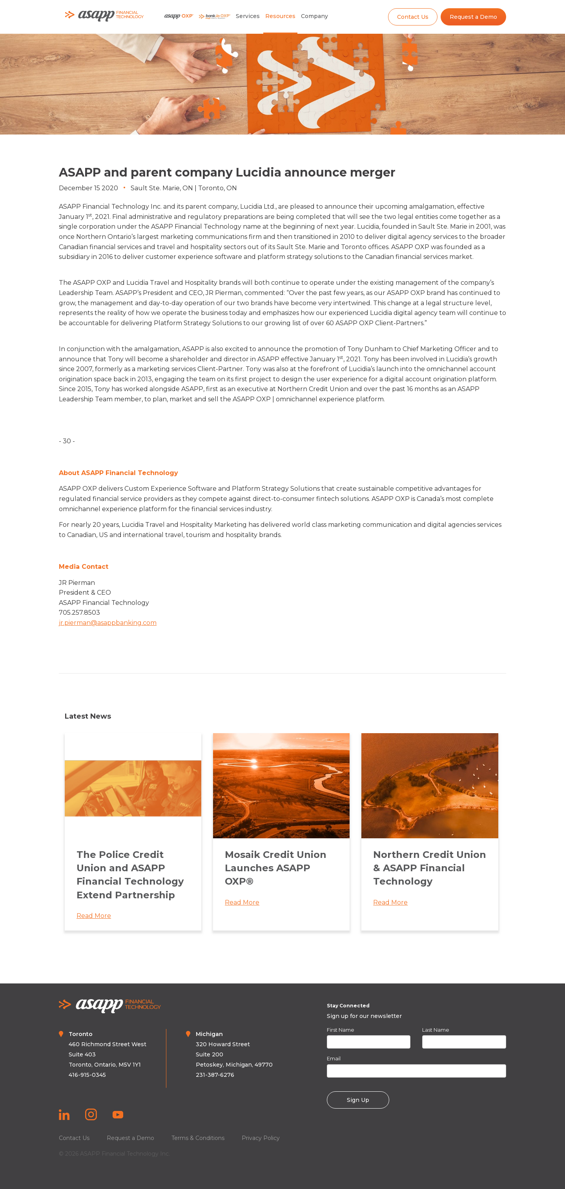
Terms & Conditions (197, 1138)
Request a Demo (473, 16)
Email (334, 1058)
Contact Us (412, 16)
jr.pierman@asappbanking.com (108, 622)
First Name (340, 1030)
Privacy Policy (261, 1138)
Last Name (435, 1030)
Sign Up (358, 1099)
